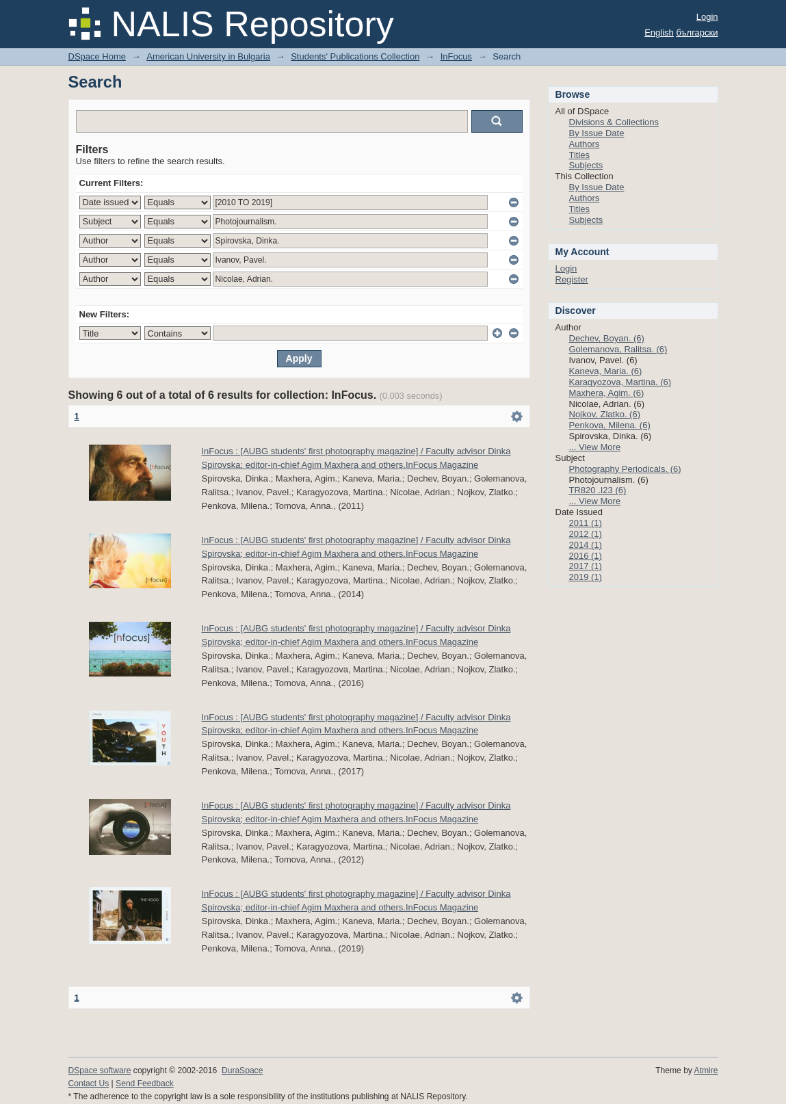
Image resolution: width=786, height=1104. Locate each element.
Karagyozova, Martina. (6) (620, 382)
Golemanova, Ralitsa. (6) (618, 349)
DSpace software (99, 1070)
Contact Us (88, 1083)
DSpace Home (97, 56)
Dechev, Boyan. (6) (606, 338)
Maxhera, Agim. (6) (606, 393)
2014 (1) (585, 545)
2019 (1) (585, 577)
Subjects (586, 165)
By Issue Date (597, 133)
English (659, 32)
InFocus (456, 56)
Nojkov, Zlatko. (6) (605, 414)
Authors (584, 144)
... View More (595, 447)
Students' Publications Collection (355, 56)
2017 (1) (585, 566)
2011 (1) (585, 523)
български (697, 32)
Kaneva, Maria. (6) (605, 371)
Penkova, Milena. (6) (610, 425)
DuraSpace (242, 1070)
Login (707, 17)
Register (571, 279)
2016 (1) (585, 556)
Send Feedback (145, 1083)
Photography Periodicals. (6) (625, 469)
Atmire (706, 1070)
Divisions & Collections (614, 122)
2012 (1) (585, 534)
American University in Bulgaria (208, 56)
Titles (579, 155)
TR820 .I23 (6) (598, 490)
